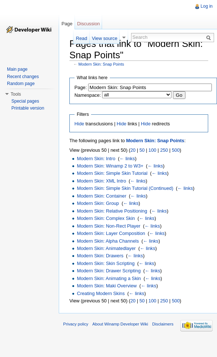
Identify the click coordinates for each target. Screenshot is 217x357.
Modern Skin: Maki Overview (107, 285)
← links (127, 158)
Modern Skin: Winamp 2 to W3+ (110, 166)
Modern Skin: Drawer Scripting (109, 270)
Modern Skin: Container (101, 196)
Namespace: (88, 95)
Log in (206, 6)
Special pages (25, 101)
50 (142, 150)
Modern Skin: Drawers (100, 255)
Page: (81, 87)
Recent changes (23, 76)
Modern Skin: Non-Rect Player (108, 226)
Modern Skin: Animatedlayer (106, 248)
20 (132, 150)
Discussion (88, 23)
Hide (79, 123)
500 (176, 150)
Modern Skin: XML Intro (101, 181)
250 (164, 150)
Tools (16, 94)
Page (66, 23)
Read (81, 38)
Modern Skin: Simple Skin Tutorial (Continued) (125, 188)
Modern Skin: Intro (96, 158)
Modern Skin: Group (98, 203)
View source (104, 38)
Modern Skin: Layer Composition (111, 233)
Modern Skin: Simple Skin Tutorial (112, 173)
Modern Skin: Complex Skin (106, 218)
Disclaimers (162, 324)
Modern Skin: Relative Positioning (112, 211)
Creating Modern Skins (100, 293)
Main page (17, 69)
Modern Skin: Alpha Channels (108, 241)
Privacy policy (75, 324)
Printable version (27, 108)
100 (152, 150)
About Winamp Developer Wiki (120, 324)
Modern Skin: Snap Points (101, 64)
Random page (21, 83)
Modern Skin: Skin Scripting (105, 263)
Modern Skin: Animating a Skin (109, 278)
